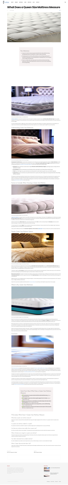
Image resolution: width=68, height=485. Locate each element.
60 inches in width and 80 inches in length (40, 368)
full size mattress (15, 118)
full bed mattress (15, 368)
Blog (34, 2)
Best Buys (29, 2)
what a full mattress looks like (19, 384)
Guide (25, 2)
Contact (37, 2)
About (12, 2)
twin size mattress (32, 281)
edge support (40, 228)
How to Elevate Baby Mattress (55, 468)
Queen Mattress (12, 10)
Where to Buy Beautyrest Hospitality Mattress (54, 474)
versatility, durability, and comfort (29, 371)
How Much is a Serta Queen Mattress (26, 164)
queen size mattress (15, 217)
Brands (16, 2)
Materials (21, 2)
